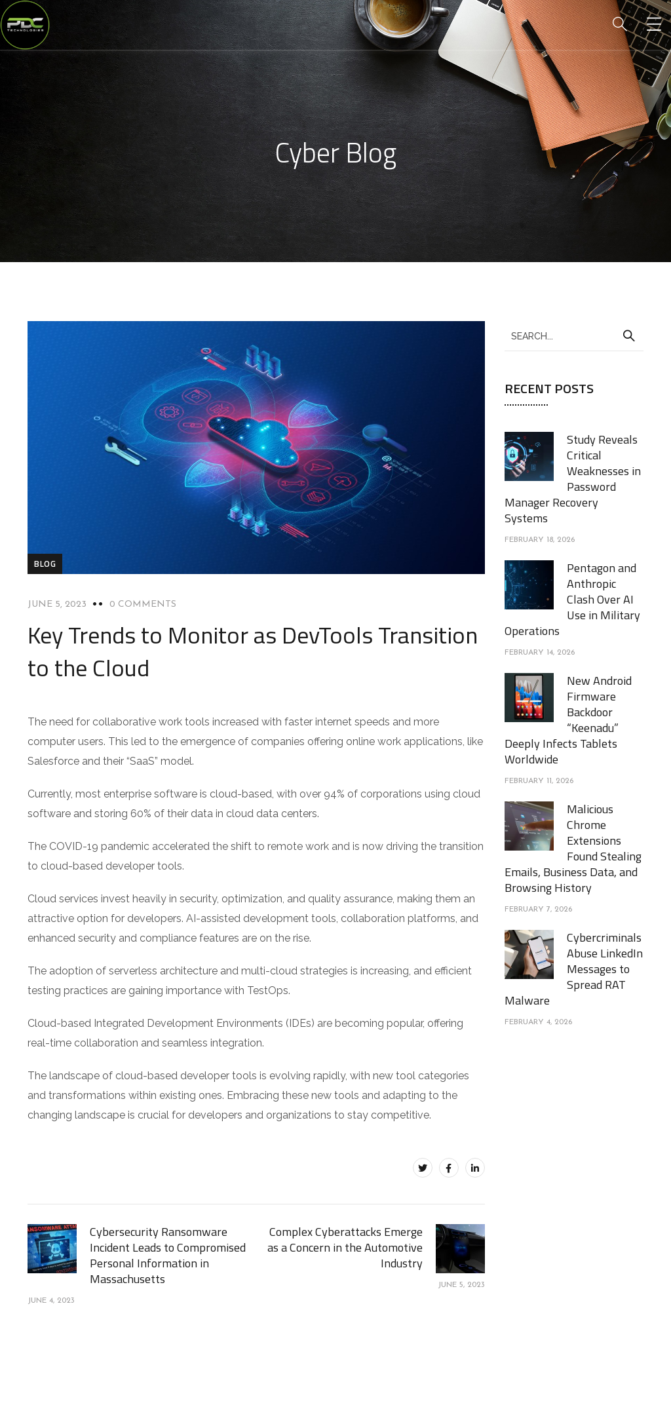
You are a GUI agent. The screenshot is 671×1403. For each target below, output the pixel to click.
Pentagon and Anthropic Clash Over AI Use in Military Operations (572, 599)
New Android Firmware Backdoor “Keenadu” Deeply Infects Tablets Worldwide (568, 720)
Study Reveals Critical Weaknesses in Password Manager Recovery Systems (573, 479)
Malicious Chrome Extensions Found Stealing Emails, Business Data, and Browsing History (573, 848)
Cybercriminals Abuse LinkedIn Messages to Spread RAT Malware (574, 969)
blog (45, 563)
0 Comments (142, 604)
